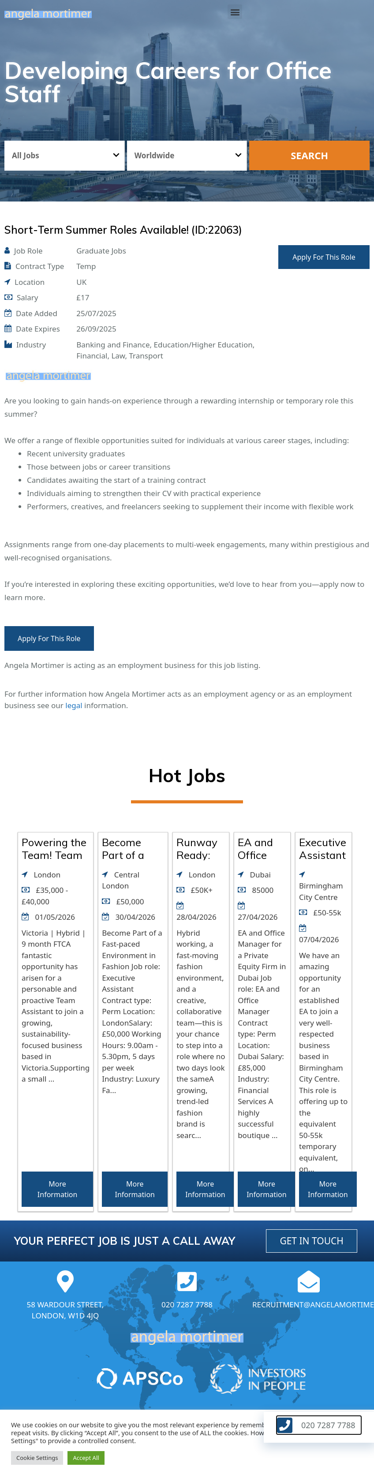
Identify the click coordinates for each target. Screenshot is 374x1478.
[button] (235, 11)
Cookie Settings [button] (37, 1458)
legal (73, 705)
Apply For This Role (323, 257)
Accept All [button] (86, 1458)
